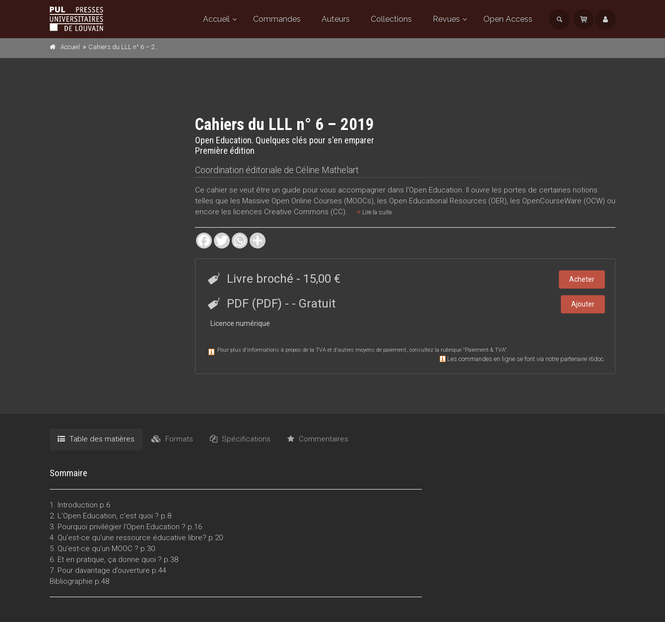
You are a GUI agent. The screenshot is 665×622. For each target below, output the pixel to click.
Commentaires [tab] (317, 439)
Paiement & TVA (485, 350)
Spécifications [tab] (240, 439)
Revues (446, 19)
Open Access (507, 19)
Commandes (277, 19)
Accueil (216, 19)
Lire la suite (374, 212)
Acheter (582, 279)
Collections (391, 19)
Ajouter (583, 304)
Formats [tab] (172, 439)
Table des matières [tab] (96, 439)
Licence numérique (240, 323)
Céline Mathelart (327, 170)
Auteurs (336, 19)
